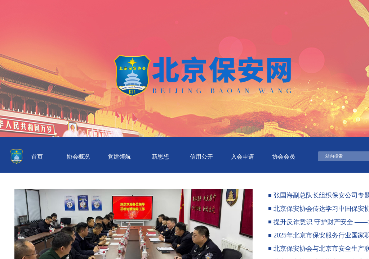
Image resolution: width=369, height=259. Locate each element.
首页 (37, 157)
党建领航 (119, 157)
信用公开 (201, 157)
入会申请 (242, 157)
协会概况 (78, 157)
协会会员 (283, 157)
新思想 (160, 157)
